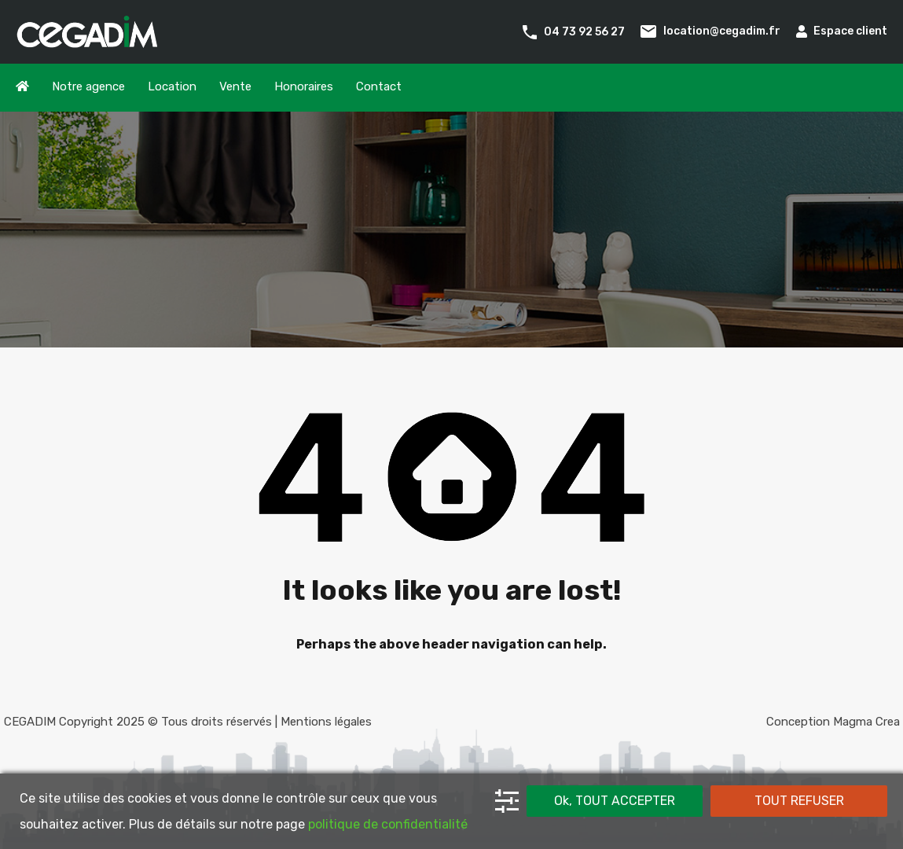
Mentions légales (326, 722)
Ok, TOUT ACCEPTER (614, 800)
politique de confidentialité (388, 824)
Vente (235, 86)
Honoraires (303, 86)
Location (172, 86)
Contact (379, 86)
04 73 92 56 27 (584, 31)
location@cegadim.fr (721, 31)
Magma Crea (866, 722)
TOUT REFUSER (799, 800)
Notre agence (88, 86)
